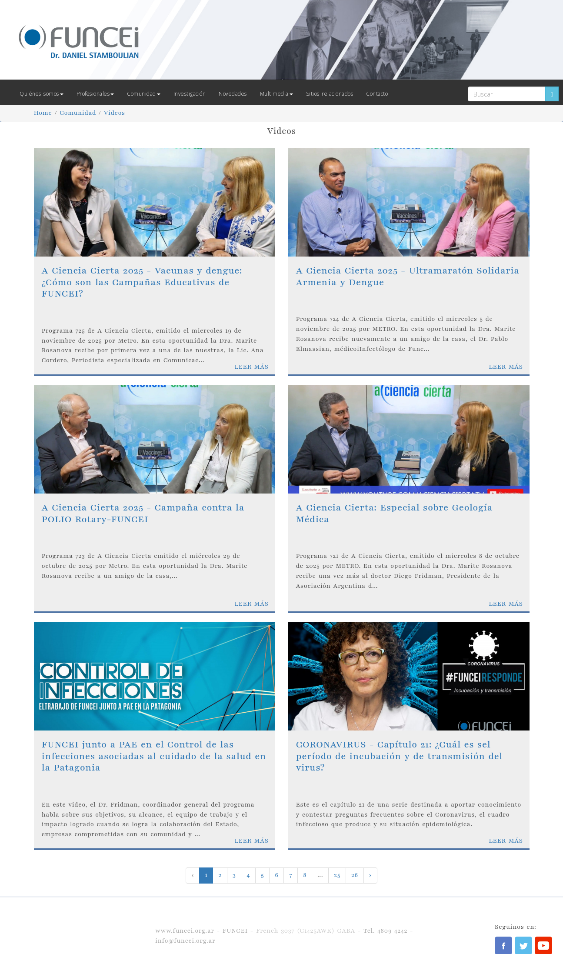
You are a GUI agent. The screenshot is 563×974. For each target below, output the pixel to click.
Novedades (233, 93)
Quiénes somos (41, 93)
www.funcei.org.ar (184, 931)
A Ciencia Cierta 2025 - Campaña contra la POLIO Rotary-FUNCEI (143, 513)
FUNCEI (235, 931)
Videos (114, 113)
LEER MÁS (251, 367)
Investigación (189, 93)
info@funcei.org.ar (185, 941)
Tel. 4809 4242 (385, 931)
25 (337, 875)
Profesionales (95, 93)
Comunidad (143, 93)
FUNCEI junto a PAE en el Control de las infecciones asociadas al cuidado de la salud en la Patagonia (154, 756)
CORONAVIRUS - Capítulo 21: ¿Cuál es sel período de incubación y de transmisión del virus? (399, 756)
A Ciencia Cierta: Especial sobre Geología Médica (394, 513)
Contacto (377, 93)
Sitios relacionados (329, 93)
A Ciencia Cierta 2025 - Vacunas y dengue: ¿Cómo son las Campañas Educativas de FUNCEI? (142, 282)
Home (43, 113)
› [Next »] (370, 875)
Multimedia (276, 93)
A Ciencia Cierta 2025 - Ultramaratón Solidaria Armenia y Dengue (408, 276)
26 (354, 875)
